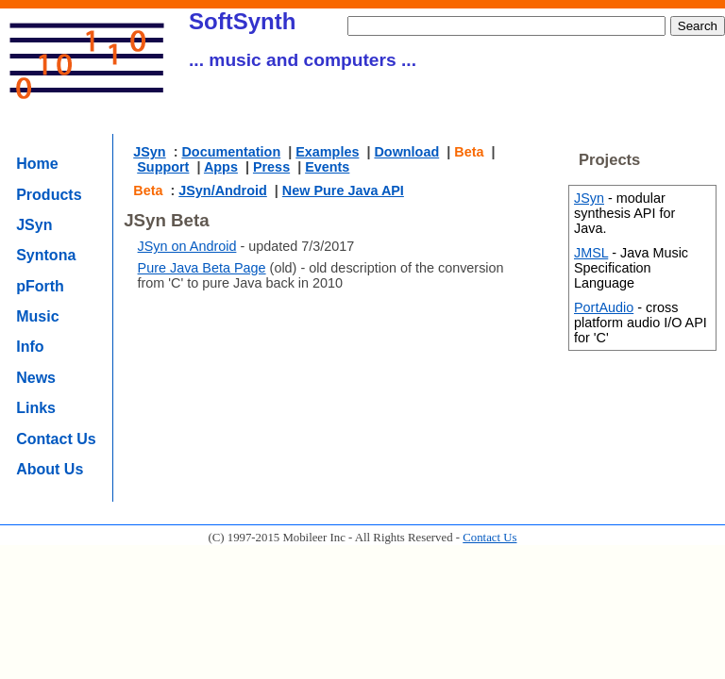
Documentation (230, 151)
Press (271, 166)
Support (163, 166)
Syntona (46, 255)
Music (37, 316)
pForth (40, 286)
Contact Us (55, 439)
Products (48, 195)
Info (29, 347)
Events (327, 166)
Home (37, 164)
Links (36, 408)
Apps (221, 166)
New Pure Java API (343, 190)
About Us (49, 469)
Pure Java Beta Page (202, 267)
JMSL (591, 252)
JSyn (34, 225)
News (36, 378)
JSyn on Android (187, 246)
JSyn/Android (222, 190)
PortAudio (603, 307)
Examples (327, 151)
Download (406, 151)
